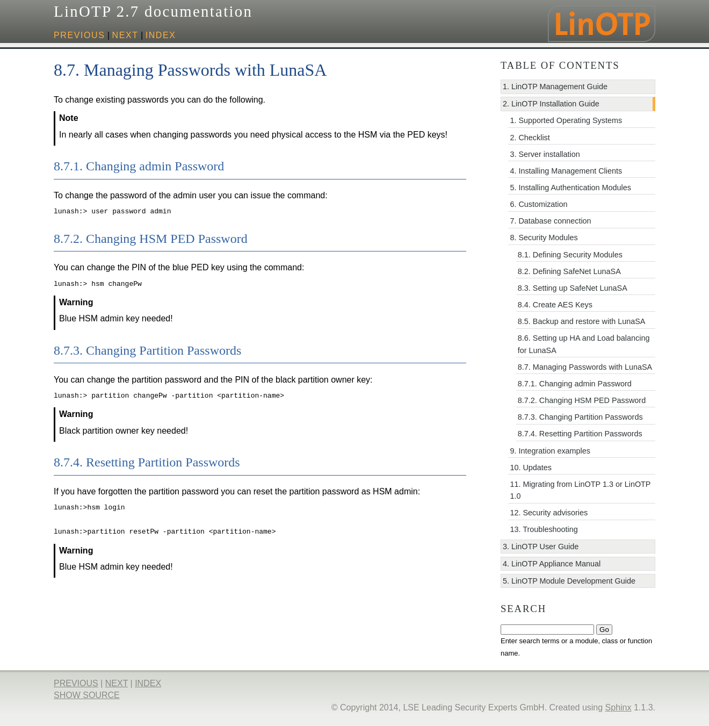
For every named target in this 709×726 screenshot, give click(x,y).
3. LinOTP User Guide (540, 546)
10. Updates (531, 467)
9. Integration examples (550, 451)
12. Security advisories (549, 512)
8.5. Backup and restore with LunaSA (582, 321)
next (125, 35)
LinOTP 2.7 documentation (153, 11)
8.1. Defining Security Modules (570, 254)
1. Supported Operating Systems (566, 120)
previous (79, 35)
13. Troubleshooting (543, 529)
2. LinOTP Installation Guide (551, 103)
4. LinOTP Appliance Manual (552, 563)
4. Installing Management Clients (566, 171)
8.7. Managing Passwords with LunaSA (585, 367)
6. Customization (538, 204)
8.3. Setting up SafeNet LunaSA (572, 288)
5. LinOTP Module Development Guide (569, 581)
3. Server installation (545, 154)
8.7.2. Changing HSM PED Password (582, 400)
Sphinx (618, 707)
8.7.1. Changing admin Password (575, 383)
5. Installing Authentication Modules (570, 187)
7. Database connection (550, 221)
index (161, 35)
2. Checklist (529, 137)
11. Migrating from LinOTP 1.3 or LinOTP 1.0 (580, 490)
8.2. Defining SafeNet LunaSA (569, 271)
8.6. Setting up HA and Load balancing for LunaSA (584, 344)
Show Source (87, 695)
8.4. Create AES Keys (555, 304)
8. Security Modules (543, 237)
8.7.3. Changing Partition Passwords (580, 417)
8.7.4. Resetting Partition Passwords (580, 433)
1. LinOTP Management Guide (555, 86)
